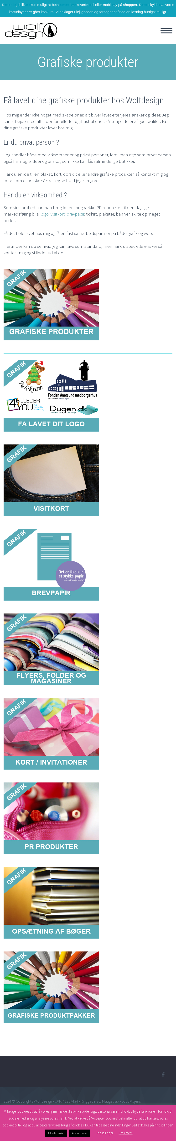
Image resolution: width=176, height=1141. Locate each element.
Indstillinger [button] (105, 1133)
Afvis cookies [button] (79, 1133)
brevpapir (75, 214)
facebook (162, 1075)
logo (45, 214)
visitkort (58, 214)
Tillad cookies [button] (56, 1133)
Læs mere (126, 1133)
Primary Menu (166, 30)
